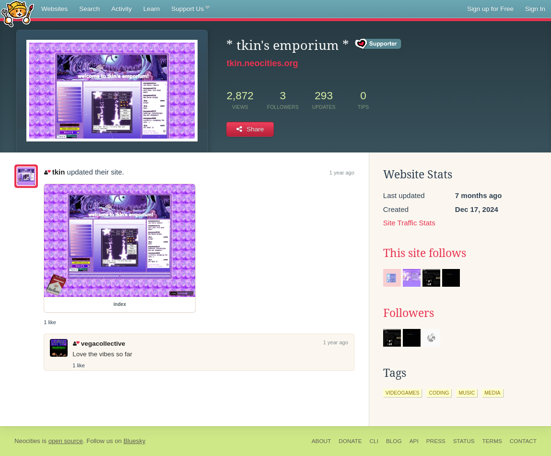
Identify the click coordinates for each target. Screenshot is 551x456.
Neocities (27, 440)
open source (65, 440)
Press (435, 441)
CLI (374, 441)
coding (439, 393)
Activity (121, 8)
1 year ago (341, 172)
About (321, 441)
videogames (403, 393)
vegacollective (99, 343)
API (414, 441)
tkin (54, 172)
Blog (394, 441)
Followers (408, 313)
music (466, 393)
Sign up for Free (490, 8)
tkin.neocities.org (262, 63)
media (492, 393)
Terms (492, 441)
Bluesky (134, 440)
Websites (54, 8)
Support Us (190, 9)
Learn (151, 8)
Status (464, 441)
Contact (523, 441)
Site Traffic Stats (409, 223)
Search (89, 8)
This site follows (424, 253)
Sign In (535, 8)
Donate (350, 441)
